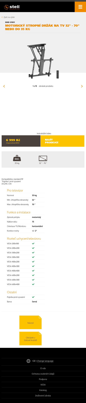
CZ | (40, 361)
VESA (42, 384)
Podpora (43, 379)
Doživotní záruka (43, 395)
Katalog (43, 390)
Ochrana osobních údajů (43, 373)
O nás (43, 368)
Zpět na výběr (9, 17)
